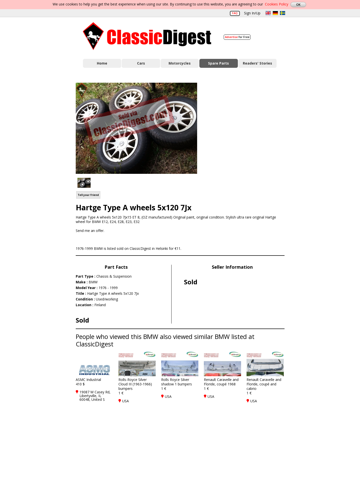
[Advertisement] (246, 127)
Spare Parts (218, 63)
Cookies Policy (276, 4)
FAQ (235, 13)
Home (102, 63)
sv (282, 13)
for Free (237, 37)
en (268, 13)
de (275, 13)
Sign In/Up (252, 13)
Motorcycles (180, 63)
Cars (141, 63)
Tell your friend (88, 195)
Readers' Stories (257, 63)
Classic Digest (147, 36)
